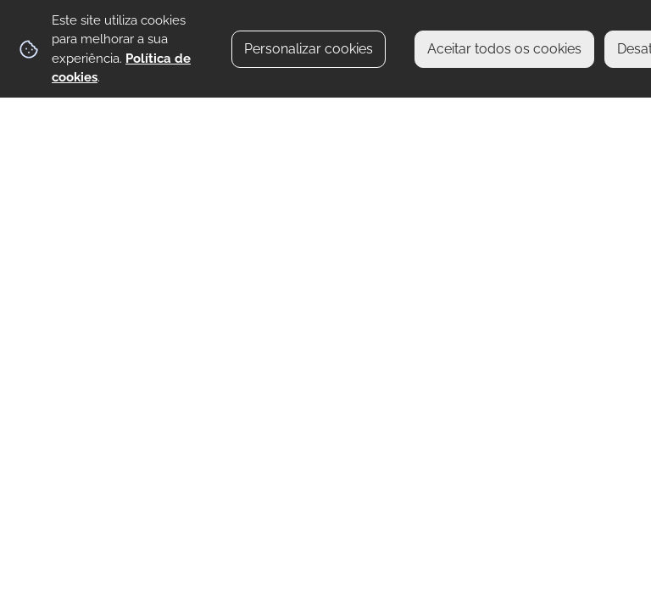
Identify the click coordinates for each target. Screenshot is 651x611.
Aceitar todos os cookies (504, 49)
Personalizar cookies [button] (308, 49)
